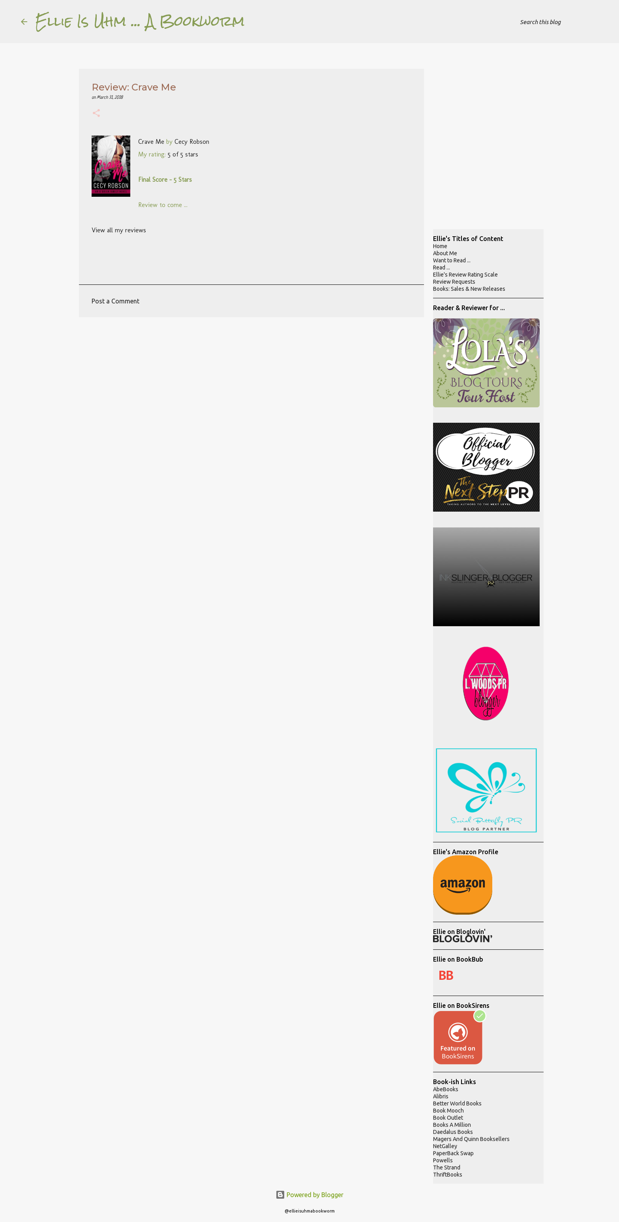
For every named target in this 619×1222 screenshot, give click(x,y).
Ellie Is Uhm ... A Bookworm (140, 21)
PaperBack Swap (453, 1153)
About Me (445, 253)
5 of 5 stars (183, 154)
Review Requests (454, 282)
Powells (443, 1160)
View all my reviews (119, 230)
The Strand (446, 1167)
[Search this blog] (558, 21)
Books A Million (452, 1125)
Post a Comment (115, 301)
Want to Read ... (452, 260)
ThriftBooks (447, 1174)
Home (440, 246)
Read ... (441, 267)
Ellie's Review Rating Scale (465, 274)
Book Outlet (448, 1118)
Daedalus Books (453, 1132)
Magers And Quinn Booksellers (471, 1139)
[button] (96, 114)
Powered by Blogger (309, 1194)
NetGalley (445, 1146)
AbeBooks (445, 1089)
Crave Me (151, 141)
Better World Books (457, 1103)
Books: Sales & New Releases (469, 289)
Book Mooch (448, 1110)
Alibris (440, 1096)
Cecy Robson (191, 141)
